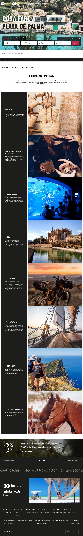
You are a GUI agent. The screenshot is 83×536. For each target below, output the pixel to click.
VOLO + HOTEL (31, 509)
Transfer (15, 68)
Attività (5, 68)
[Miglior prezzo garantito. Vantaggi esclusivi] (79, 38)
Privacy (35, 520)
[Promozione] (61, 43)
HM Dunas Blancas (10, 53)
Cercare (76, 43)
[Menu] (3, 3)
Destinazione (28, 68)
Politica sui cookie (75, 520)
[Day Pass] (20, 38)
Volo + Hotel (14, 38)
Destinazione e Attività (26, 59)
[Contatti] (4, 509)
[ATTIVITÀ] (38, 509)
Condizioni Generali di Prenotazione (24, 520)
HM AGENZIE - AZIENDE (58, 509)
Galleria (36, 59)
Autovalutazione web (42, 523)
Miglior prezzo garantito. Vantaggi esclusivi (67, 38)
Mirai (11, 531)
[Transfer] (15, 509)
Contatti (40, 59)
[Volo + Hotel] (10, 38)
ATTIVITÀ (42, 509)
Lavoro (71, 509)
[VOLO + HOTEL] (26, 509)
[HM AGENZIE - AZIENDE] (50, 509)
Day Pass (23, 38)
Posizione (33, 59)
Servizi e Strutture (13, 59)
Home (5, 53)
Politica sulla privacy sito (9, 520)
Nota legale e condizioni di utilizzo (46, 520)
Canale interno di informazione (62, 520)
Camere (19, 59)
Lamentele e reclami (74, 523)
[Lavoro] (67, 509)
